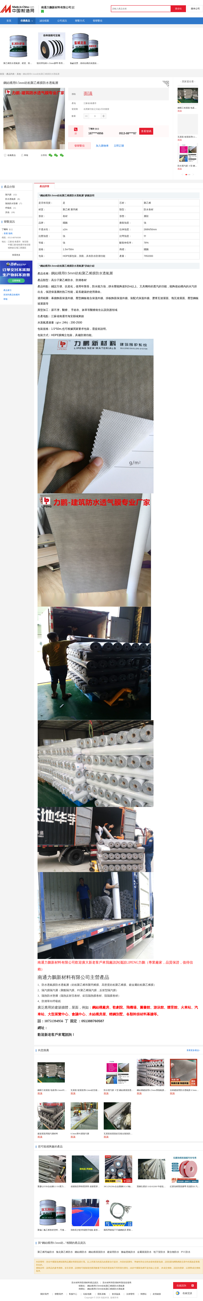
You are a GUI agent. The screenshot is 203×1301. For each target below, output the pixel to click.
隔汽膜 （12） (11, 194)
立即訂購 (119, 145)
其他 (19, 74)
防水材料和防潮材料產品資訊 (85, 1282)
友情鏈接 (157, 1294)
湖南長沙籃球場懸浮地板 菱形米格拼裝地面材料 (92, 1230)
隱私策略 (102, 1294)
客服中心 (73, 1294)
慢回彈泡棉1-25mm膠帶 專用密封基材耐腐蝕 (57, 63)
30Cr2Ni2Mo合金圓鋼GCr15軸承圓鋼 (120, 1186)
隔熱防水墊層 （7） (14, 203)
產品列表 (10, 74)
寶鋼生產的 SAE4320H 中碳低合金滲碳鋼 (155, 1186)
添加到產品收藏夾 (11, 294)
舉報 (24, 155)
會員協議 (116, 1294)
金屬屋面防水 (144, 1252)
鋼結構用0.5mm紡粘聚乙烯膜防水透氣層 (105, 1286)
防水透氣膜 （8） (13, 199)
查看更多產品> (193, 1050)
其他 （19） (10, 212)
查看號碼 (146, 131)
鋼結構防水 (81, 1252)
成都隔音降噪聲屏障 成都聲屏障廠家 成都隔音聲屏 (94, 1186)
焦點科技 (105, 1297)
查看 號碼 (8, 233)
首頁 (2, 74)
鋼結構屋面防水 (97, 1252)
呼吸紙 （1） (11, 208)
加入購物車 (102, 145)
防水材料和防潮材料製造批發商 (117, 1282)
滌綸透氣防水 (128, 1252)
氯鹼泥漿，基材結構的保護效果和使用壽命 (89, 63)
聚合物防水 (173, 1252)
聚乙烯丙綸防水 (46, 1252)
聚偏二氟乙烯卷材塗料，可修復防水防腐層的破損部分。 (63, 1230)
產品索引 (7, 290)
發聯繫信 (79, 145)
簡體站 (143, 1294)
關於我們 (44, 1294)
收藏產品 (10, 155)
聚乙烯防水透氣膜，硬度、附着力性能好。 (22, 63)
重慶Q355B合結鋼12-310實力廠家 (53, 1186)
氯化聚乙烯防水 (64, 1252)
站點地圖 (87, 1294)
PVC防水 (185, 1252)
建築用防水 (113, 1252)
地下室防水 (159, 1252)
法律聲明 (130, 1294)
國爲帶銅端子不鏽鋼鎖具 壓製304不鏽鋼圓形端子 (126, 1230)
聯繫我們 (59, 1294)
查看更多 (16, 255)
